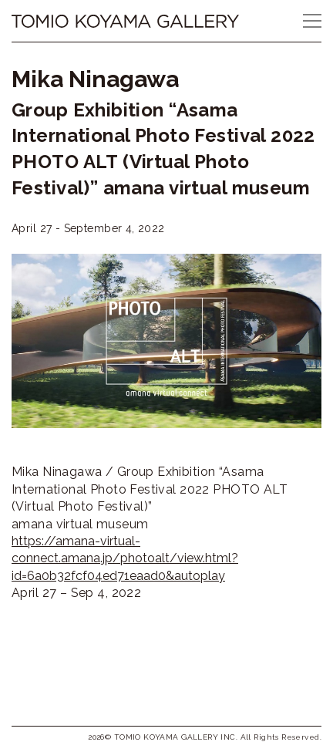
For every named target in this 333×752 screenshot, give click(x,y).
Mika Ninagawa (95, 79)
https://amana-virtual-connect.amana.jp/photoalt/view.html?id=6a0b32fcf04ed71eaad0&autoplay (125, 558)
